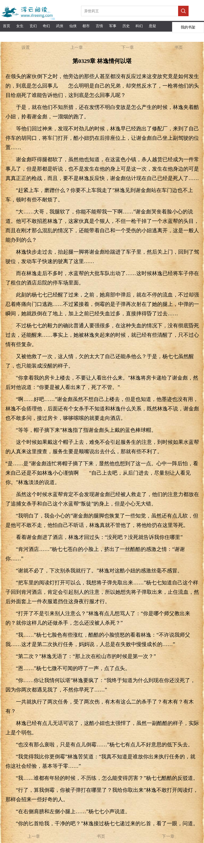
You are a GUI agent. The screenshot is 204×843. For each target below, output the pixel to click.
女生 (20, 26)
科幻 (139, 26)
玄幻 (33, 26)
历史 (126, 26)
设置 (25, 47)
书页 (178, 47)
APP (19, 36)
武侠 (59, 26)
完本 (6, 36)
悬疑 (152, 26)
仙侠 (73, 26)
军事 (112, 26)
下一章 (127, 47)
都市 (86, 26)
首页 (6, 26)
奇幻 (46, 26)
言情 (99, 26)
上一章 (76, 47)
